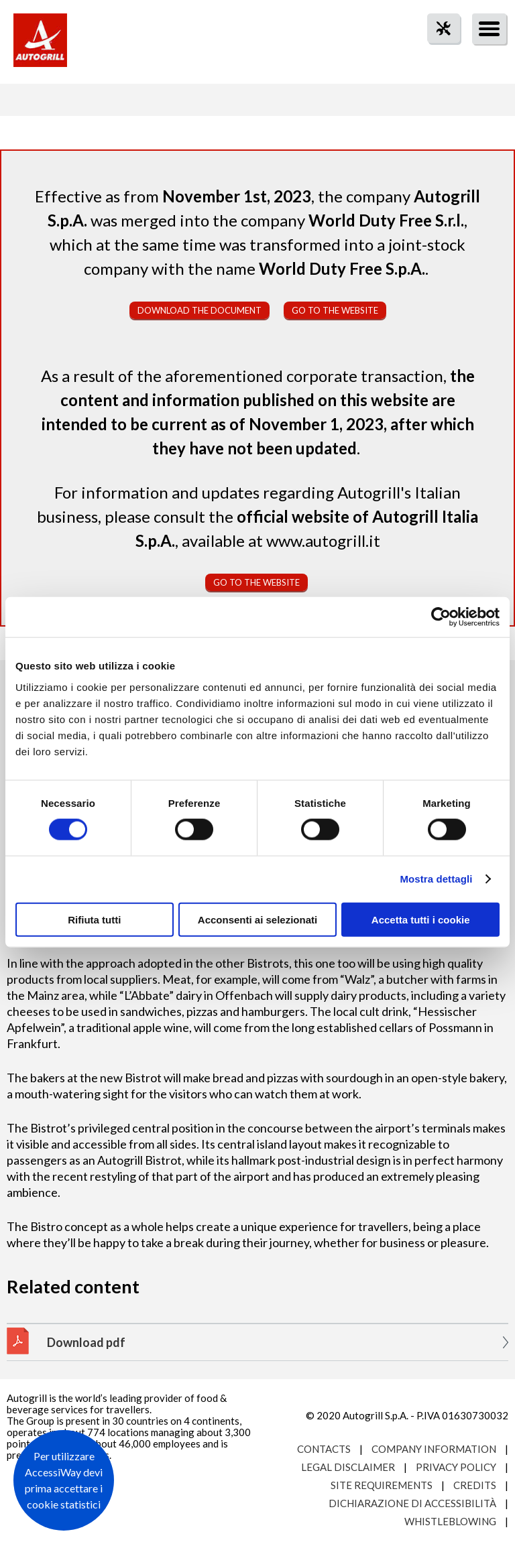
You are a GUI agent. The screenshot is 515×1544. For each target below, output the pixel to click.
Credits (474, 1485)
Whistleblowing (450, 1521)
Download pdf (86, 1342)
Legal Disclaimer (348, 1467)
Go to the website (335, 310)
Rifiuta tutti (94, 919)
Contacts (324, 1449)
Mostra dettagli (436, 879)
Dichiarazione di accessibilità (412, 1503)
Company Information (433, 1449)
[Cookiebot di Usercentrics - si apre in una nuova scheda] (441, 617)
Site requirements (382, 1485)
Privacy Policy (456, 1467)
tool (436, 52)
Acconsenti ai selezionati (257, 919)
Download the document (199, 310)
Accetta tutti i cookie (420, 919)
